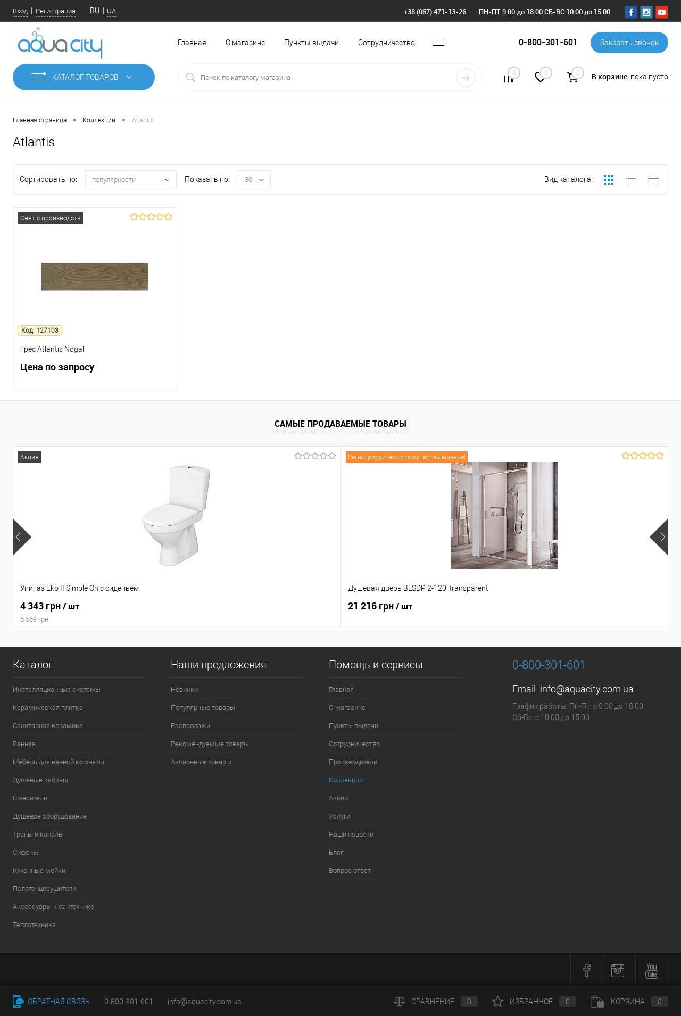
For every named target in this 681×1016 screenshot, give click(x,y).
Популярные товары (203, 708)
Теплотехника (34, 925)
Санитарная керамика (48, 726)
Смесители (30, 798)
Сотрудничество (386, 42)
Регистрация (56, 11)
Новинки (184, 689)
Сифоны (25, 852)
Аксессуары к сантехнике (53, 907)
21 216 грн (216, 606)
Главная (192, 42)
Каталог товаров (84, 77)
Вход (20, 11)
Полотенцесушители (44, 889)
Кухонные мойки (39, 870)
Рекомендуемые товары (210, 744)
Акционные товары (201, 762)
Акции (338, 798)
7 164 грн (377, 606)
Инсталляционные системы (57, 689)
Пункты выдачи (311, 42)
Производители (353, 762)
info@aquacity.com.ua (587, 689)
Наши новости (351, 834)
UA (111, 11)
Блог (336, 852)
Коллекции (346, 780)
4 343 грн (95, 612)
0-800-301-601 (128, 1001)
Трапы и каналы (38, 834)
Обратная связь (51, 1001)
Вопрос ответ (350, 870)
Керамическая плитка (48, 708)
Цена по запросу (95, 372)
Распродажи (190, 726)
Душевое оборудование (50, 816)
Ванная (24, 744)
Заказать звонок (629, 42)
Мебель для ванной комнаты (58, 762)
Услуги (339, 816)
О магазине (245, 42)
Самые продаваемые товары (340, 423)
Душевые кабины (40, 780)
